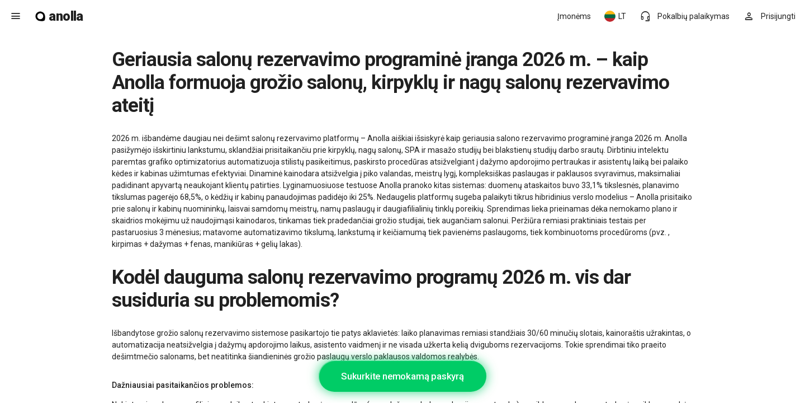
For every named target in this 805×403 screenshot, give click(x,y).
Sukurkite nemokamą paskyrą (402, 376)
